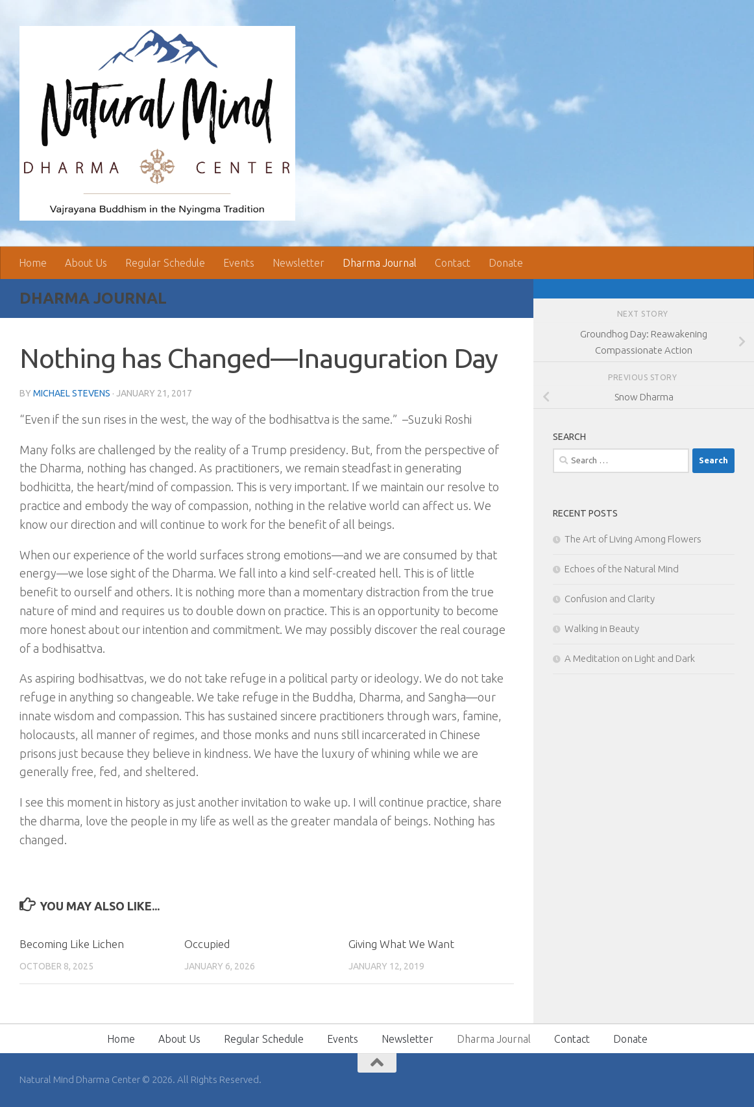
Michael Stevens (71, 393)
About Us (86, 263)
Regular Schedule (165, 263)
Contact (452, 263)
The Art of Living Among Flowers (633, 538)
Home (33, 263)
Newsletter (298, 263)
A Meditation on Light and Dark (630, 658)
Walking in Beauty (602, 628)
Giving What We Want (401, 944)
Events (238, 263)
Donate (506, 263)
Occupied (207, 944)
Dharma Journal (380, 263)
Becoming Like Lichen (71, 944)
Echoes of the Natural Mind (622, 568)
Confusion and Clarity (610, 598)
